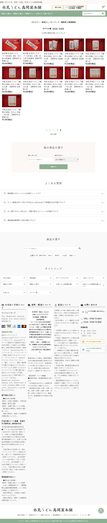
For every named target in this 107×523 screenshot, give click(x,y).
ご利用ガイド (32, 515)
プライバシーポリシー (71, 515)
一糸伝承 (64, 255)
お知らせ (39, 14)
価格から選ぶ (18, 14)
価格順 (55, 28)
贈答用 (57, 255)
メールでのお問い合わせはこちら (93, 312)
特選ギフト (29, 14)
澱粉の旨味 (42, 255)
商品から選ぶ (6, 14)
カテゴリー (59, 155)
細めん (50, 255)
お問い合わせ (48, 14)
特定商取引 (56, 515)
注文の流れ (21, 515)
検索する (53, 167)
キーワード (32, 155)
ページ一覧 (86, 515)
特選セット (72, 255)
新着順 (61, 28)
